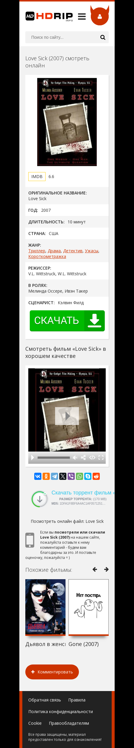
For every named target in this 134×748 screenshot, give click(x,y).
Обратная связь (44, 700)
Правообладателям (69, 723)
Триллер (36, 251)
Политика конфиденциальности (60, 711)
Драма (54, 251)
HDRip (46, 16)
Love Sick (94, 521)
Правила (76, 700)
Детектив (72, 251)
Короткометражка (47, 256)
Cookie (35, 723)
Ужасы (91, 251)
